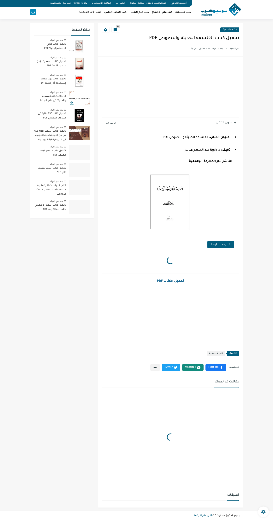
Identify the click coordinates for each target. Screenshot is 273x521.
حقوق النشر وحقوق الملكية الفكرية (148, 3)
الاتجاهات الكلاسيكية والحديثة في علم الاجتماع (52, 98)
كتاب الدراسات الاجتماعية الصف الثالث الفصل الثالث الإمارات (51, 190)
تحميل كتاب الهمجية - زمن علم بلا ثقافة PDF (51, 63)
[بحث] (33, 13)
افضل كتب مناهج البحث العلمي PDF (52, 153)
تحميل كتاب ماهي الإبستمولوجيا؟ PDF (55, 46)
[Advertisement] (170, 87)
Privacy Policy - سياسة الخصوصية (68, 3)
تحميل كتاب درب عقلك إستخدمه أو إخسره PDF (53, 81)
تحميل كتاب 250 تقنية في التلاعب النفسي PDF (52, 115)
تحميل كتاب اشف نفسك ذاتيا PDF (52, 170)
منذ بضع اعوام (56, 40)
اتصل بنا (120, 3)
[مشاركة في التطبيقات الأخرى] (155, 367)
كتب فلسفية (183, 12)
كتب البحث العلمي (115, 12)
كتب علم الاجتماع (162, 12)
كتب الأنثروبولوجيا (90, 12)
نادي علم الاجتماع (202, 515)
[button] (215, 367)
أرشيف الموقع (179, 3)
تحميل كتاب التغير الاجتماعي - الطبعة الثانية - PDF (50, 207)
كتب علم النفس (139, 12)
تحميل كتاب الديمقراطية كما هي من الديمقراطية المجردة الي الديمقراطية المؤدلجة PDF (50, 136)
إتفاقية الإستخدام (101, 3)
